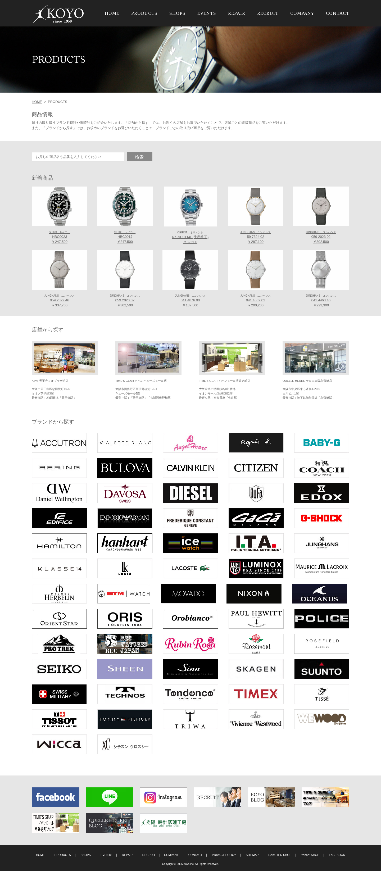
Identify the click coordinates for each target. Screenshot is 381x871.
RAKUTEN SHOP (279, 854)
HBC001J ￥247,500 (125, 237)
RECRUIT (267, 13)
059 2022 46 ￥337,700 (59, 300)
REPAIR (236, 13)
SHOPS (177, 13)
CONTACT (337, 13)
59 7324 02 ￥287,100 (255, 237)
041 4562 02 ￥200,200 (255, 300)
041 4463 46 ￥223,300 (321, 300)
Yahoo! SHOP (310, 854)
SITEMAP (252, 854)
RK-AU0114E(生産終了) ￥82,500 (190, 237)
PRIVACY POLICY (224, 854)
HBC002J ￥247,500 (59, 237)
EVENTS (206, 13)
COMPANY (302, 13)
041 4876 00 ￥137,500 (190, 300)
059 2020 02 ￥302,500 (125, 300)
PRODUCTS (144, 13)
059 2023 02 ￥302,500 (321, 237)
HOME (112, 13)
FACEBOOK (337, 854)
